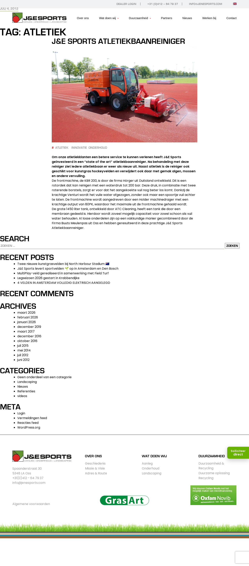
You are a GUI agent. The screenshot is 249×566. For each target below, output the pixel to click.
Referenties (26, 391)
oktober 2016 (27, 341)
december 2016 (29, 336)
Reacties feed (28, 422)
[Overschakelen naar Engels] (235, 4)
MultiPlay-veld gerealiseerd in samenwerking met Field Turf (63, 273)
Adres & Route (96, 473)
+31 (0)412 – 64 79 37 (162, 4)
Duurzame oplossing (214, 473)
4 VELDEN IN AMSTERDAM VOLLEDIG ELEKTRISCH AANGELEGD (63, 282)
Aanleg (147, 463)
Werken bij (209, 18)
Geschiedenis (95, 463)
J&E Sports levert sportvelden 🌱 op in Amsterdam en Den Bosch (67, 268)
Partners (166, 18)
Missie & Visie (95, 468)
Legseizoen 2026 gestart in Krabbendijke (48, 278)
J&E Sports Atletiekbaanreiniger (118, 41)
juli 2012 (22, 355)
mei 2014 (24, 350)
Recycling (205, 478)
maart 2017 (26, 331)
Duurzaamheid (138, 18)
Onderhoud (150, 468)
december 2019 (29, 326)
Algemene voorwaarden (31, 504)
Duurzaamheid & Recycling (211, 465)
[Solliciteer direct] (238, 453)
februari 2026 (27, 317)
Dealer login (126, 4)
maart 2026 (26, 312)
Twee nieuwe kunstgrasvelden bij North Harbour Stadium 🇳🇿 (63, 264)
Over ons (83, 18)
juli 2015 (23, 345)
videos (22, 396)
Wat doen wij (107, 18)
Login (21, 413)
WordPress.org (28, 427)
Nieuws (187, 18)
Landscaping (27, 382)
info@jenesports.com (205, 4)
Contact (231, 18)
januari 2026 (26, 322)
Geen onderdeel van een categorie (44, 377)
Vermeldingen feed (32, 418)
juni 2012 (23, 360)
